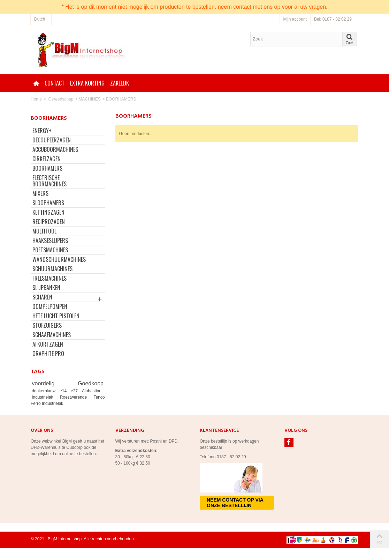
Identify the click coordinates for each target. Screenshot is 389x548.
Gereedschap (60, 99)
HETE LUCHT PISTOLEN (55, 316)
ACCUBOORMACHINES (55, 149)
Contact (54, 83)
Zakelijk (119, 83)
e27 (75, 390)
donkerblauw (45, 390)
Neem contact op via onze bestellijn (235, 502)
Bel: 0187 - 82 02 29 (333, 19)
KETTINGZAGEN (48, 212)
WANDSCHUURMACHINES (59, 259)
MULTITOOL (44, 231)
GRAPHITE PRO (48, 353)
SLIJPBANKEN (46, 287)
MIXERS (40, 193)
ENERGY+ (42, 130)
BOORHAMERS (47, 168)
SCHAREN (42, 297)
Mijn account (295, 19)
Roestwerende (75, 397)
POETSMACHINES (50, 250)
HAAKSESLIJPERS (50, 240)
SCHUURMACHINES (52, 269)
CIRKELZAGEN (46, 159)
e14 (64, 390)
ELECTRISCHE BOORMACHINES (49, 180)
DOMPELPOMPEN (49, 306)
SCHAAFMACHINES (51, 335)
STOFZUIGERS (47, 325)
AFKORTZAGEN (47, 344)
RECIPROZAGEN (48, 221)
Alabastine (91, 390)
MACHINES (89, 99)
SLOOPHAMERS (48, 203)
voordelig (53, 383)
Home (36, 99)
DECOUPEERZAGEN (51, 140)
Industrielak (45, 397)
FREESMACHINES (49, 278)
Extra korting (87, 83)
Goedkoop (91, 383)
